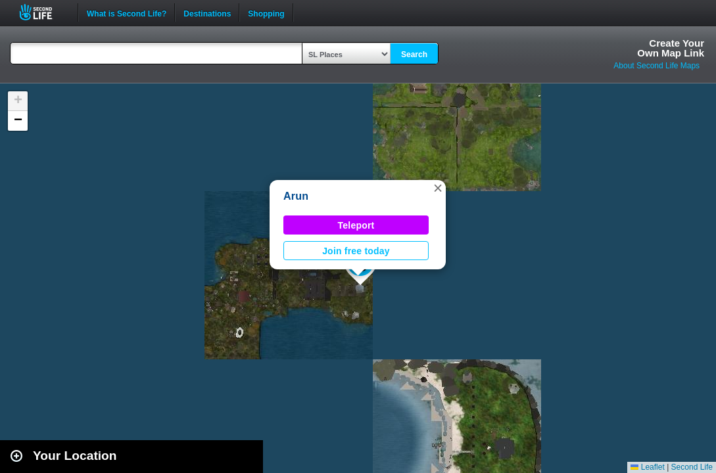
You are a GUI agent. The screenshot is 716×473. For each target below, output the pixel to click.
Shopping (266, 12)
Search (414, 54)
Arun (295, 196)
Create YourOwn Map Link (670, 47)
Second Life (43, 12)
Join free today (356, 251)
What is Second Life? (126, 12)
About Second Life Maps (656, 65)
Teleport (356, 225)
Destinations (207, 12)
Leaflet (647, 467)
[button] (438, 188)
